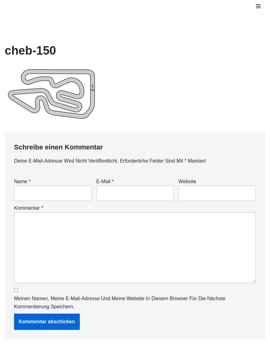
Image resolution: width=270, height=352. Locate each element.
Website (187, 181)
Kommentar (28, 208)
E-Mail (105, 181)
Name (22, 181)
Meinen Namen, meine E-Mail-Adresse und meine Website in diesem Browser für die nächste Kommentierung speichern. (119, 302)
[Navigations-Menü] (258, 6)
